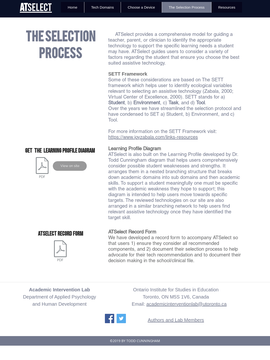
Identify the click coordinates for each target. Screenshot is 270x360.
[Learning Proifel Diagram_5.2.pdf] (42, 168)
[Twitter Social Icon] (121, 318)
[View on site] (70, 166)
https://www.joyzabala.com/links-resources (153, 137)
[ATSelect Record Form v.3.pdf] (60, 251)
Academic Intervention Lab (59, 289)
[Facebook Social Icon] (109, 318)
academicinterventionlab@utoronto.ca (186, 304)
